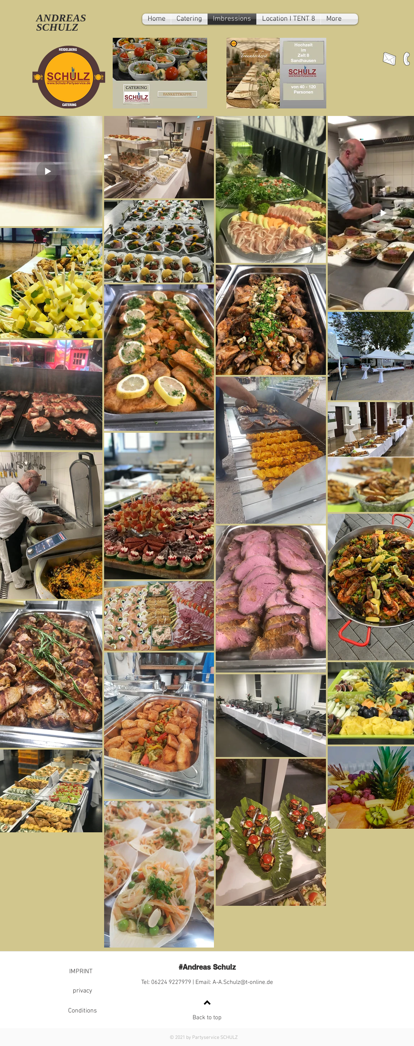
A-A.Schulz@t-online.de (243, 982)
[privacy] (82, 991)
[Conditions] (82, 1011)
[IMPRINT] (81, 972)
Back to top (207, 1017)
